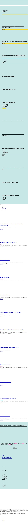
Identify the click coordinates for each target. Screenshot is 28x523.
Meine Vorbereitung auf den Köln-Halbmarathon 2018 (10, 312)
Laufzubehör (5, 61)
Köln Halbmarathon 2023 (5, 277)
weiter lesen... (1, 229)
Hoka (9, 426)
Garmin (22, 425)
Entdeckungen (17, 425)
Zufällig (3, 207)
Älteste (3, 206)
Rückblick (7, 427)
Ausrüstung (4, 11)
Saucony (12, 427)
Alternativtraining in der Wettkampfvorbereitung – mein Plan (12, 329)
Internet (4, 197)
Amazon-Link (15, 443)
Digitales (3, 154)
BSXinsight (9, 425)
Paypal (23, 443)
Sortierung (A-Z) (4, 208)
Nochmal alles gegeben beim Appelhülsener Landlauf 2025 (13, 148)
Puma (5, 427)
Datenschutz (3, 520)
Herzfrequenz (7, 426)
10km (4, 151)
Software (4, 198)
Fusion (20, 425)
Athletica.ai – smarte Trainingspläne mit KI (10, 182)
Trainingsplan (5, 104)
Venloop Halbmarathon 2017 (5, 382)
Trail (4, 153)
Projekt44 (3, 427)
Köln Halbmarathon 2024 (5, 260)
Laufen (16, 426)
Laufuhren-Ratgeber (5, 10)
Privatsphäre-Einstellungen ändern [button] (6, 457)
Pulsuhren (4, 59)
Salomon (9, 427)
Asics (2, 425)
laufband (14, 426)
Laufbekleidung (5, 60)
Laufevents (4, 107)
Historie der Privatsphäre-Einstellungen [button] (7, 458)
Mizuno (18, 426)
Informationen (15, 448)
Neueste (3, 205)
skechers (16, 427)
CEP (12, 425)
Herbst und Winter (2, 426)
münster (20, 426)
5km (4, 150)
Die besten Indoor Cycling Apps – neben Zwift (10, 195)
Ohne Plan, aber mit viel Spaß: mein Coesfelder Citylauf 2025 (13, 120)
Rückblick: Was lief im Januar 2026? (8, 102)
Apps (4, 199)
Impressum (3, 455)
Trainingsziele (5, 105)
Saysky (14, 427)
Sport (19, 427)
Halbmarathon (5, 152)
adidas (1, 425)
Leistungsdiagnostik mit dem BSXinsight (8, 398)
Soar (18, 427)
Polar (1, 427)
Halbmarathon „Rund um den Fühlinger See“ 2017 (9, 347)
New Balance (23, 426)
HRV (10, 426)
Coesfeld (14, 425)
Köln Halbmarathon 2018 (5, 294)
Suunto (24, 427)
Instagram (9, 444)
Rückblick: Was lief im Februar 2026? (9, 89)
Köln (12, 426)
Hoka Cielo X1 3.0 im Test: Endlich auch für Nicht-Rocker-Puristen (14, 41)
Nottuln (26, 426)
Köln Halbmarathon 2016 (5, 416)
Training (3, 62)
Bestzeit (5, 425)
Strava (21, 427)
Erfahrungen (5, 106)
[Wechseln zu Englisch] (2, 201)
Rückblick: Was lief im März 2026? (8, 76)
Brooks (6, 425)
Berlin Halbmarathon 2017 (5, 364)
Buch (11, 425)
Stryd (22, 427)
